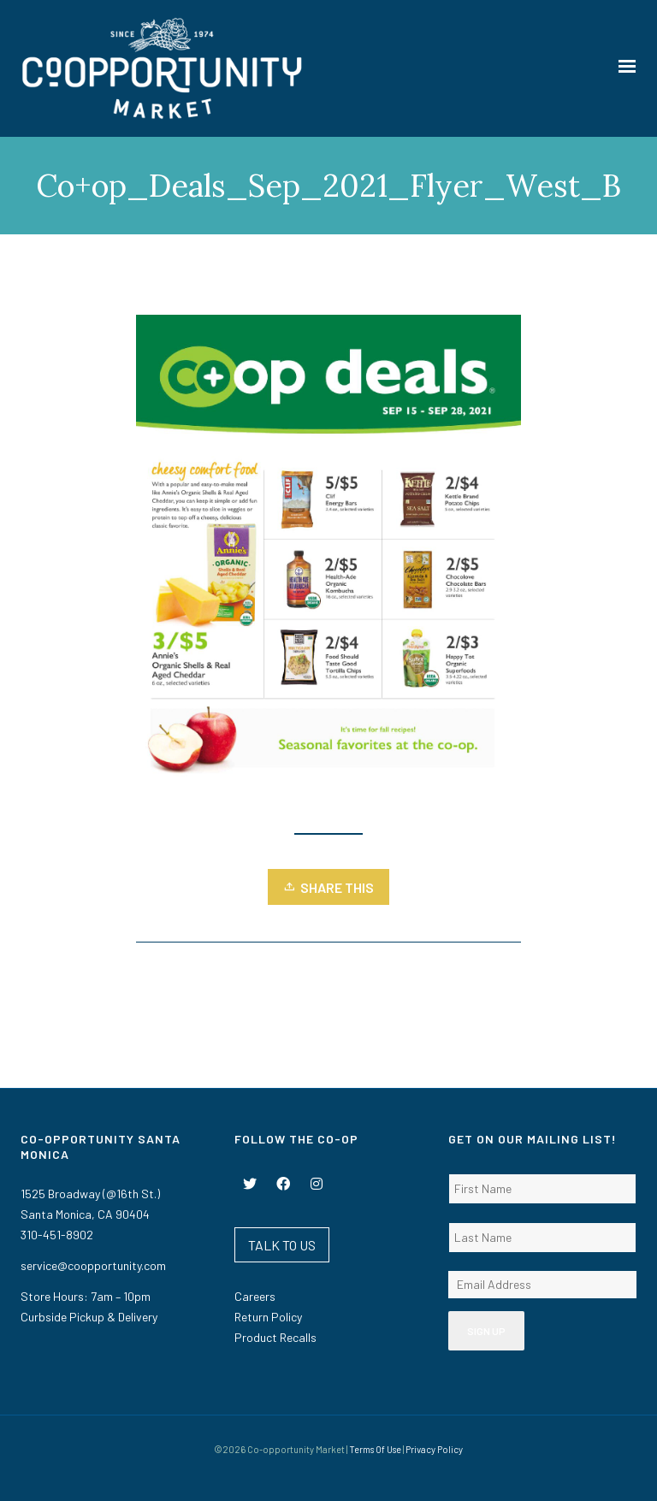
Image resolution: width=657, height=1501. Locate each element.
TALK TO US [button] (282, 1245)
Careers (254, 1296)
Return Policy (268, 1316)
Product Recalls (275, 1337)
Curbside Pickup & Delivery (89, 1316)
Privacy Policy (434, 1449)
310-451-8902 (57, 1234)
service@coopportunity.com (93, 1265)
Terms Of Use (375, 1449)
